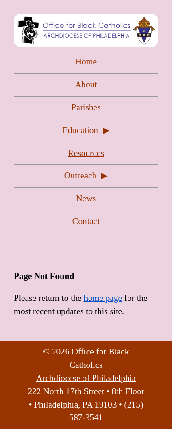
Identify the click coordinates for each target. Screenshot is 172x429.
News (86, 198)
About (86, 84)
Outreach (80, 175)
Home (86, 61)
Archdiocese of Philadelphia (86, 378)
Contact (86, 221)
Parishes (86, 107)
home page (102, 298)
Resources (86, 153)
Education (80, 130)
